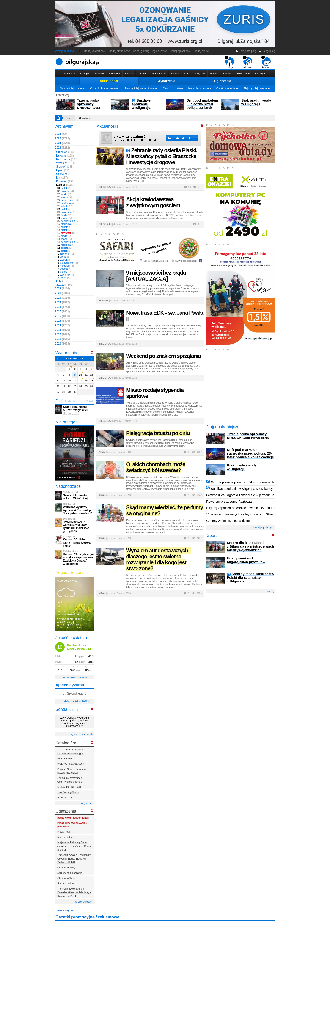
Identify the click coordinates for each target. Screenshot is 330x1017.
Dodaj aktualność (119, 51)
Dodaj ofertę (201, 51)
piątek (64, 188)
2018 (62, 307)
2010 (62, 343)
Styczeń (64, 284)
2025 (62, 138)
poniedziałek (68, 200)
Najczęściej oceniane (257, 88)
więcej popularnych (263, 527)
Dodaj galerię (141, 51)
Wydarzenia (166, 81)
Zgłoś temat (159, 51)
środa (64, 194)
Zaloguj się (266, 51)
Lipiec (63, 170)
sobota (64, 206)
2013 (62, 329)
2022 (62, 288)
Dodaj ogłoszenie (180, 51)
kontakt (266, 62)
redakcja (229, 62)
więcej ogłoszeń (84, 901)
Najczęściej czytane (72, 88)
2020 (62, 297)
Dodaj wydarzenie (94, 51)
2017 (62, 311)
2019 (62, 302)
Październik (66, 159)
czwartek (65, 191)
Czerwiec (65, 174)
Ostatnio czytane (173, 88)
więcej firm (87, 803)
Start (69, 118)
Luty (62, 281)
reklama (247, 62)
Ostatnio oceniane (227, 88)
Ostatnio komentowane (104, 88)
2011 (62, 339)
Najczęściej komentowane (141, 88)
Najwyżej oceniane (199, 88)
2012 (62, 334)
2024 (62, 143)
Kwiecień (65, 181)
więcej (270, 591)
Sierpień (64, 166)
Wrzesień (65, 163)
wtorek (64, 197)
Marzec (64, 185)
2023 (62, 147)
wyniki (74, 734)
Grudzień (65, 152)
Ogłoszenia (222, 81)
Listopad (65, 155)
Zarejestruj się (246, 51)
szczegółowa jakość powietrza (76, 677)
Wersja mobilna (64, 51)
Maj (62, 177)
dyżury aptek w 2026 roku (78, 701)
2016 (62, 316)
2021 (62, 293)
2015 (62, 320)
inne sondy (87, 734)
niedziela (65, 203)
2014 (62, 325)
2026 (61, 133)
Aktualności (109, 81)
